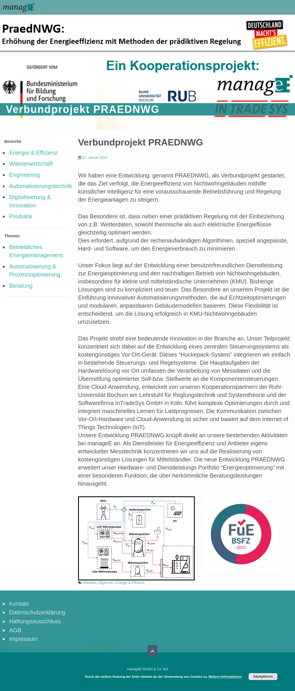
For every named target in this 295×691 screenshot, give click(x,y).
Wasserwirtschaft (31, 163)
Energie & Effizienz (33, 152)
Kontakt (19, 604)
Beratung (21, 286)
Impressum (23, 639)
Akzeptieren (263, 677)
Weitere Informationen (225, 676)
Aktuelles (90, 583)
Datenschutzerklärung (37, 612)
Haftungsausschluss (35, 621)
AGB (15, 630)
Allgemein (106, 583)
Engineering (24, 175)
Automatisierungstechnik (40, 186)
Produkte (20, 216)
